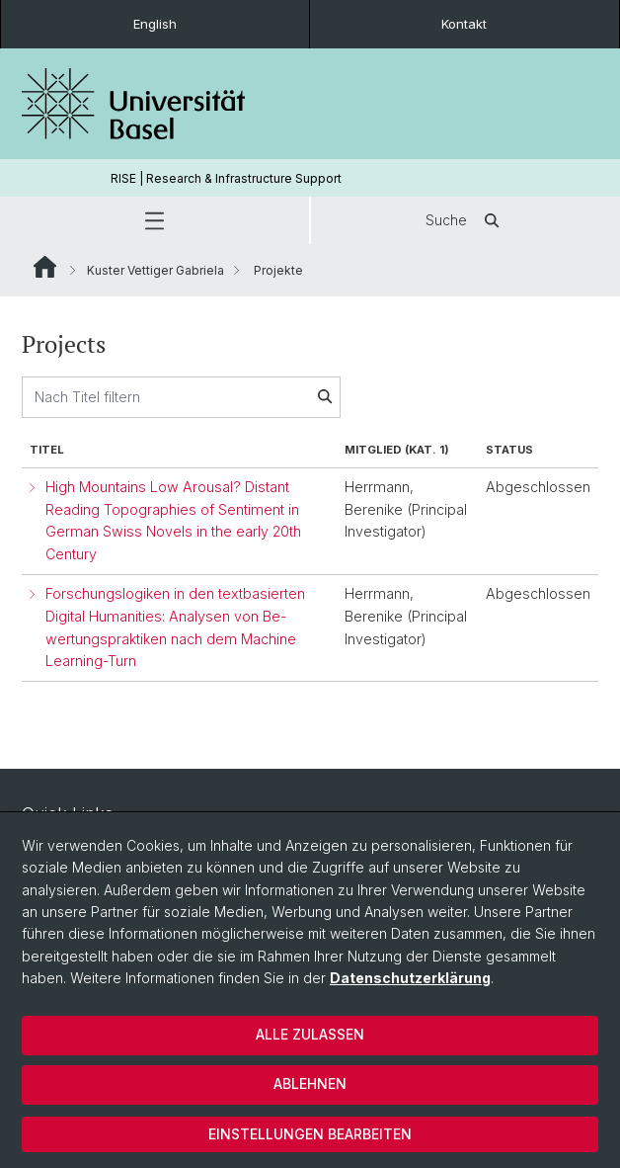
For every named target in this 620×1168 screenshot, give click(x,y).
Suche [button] (466, 220)
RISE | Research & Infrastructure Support (226, 178)
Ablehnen (310, 1083)
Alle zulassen (310, 1034)
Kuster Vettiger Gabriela (155, 270)
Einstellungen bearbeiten (310, 1134)
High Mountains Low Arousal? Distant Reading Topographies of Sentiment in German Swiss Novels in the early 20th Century (173, 520)
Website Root (45, 267)
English (155, 24)
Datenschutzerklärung (410, 977)
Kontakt (464, 24)
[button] (154, 220)
